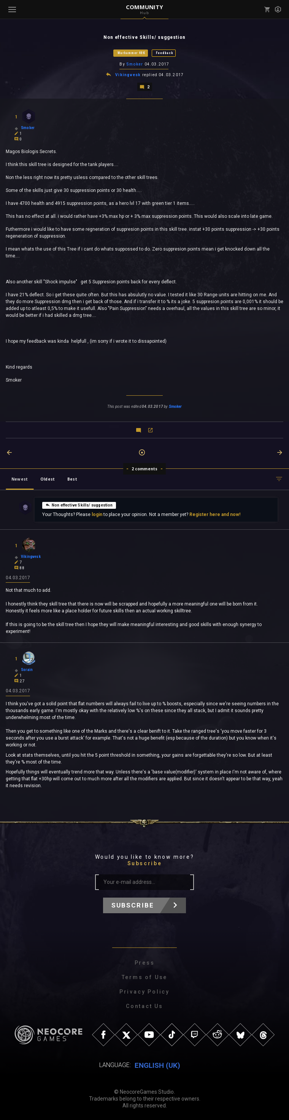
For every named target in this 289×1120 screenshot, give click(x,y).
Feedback (164, 53)
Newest (19, 478)
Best (72, 478)
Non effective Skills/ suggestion (79, 504)
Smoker (134, 64)
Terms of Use (145, 977)
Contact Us (144, 1006)
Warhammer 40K (131, 53)
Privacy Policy (144, 991)
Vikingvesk (128, 74)
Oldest (47, 478)
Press (145, 962)
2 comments (145, 468)
